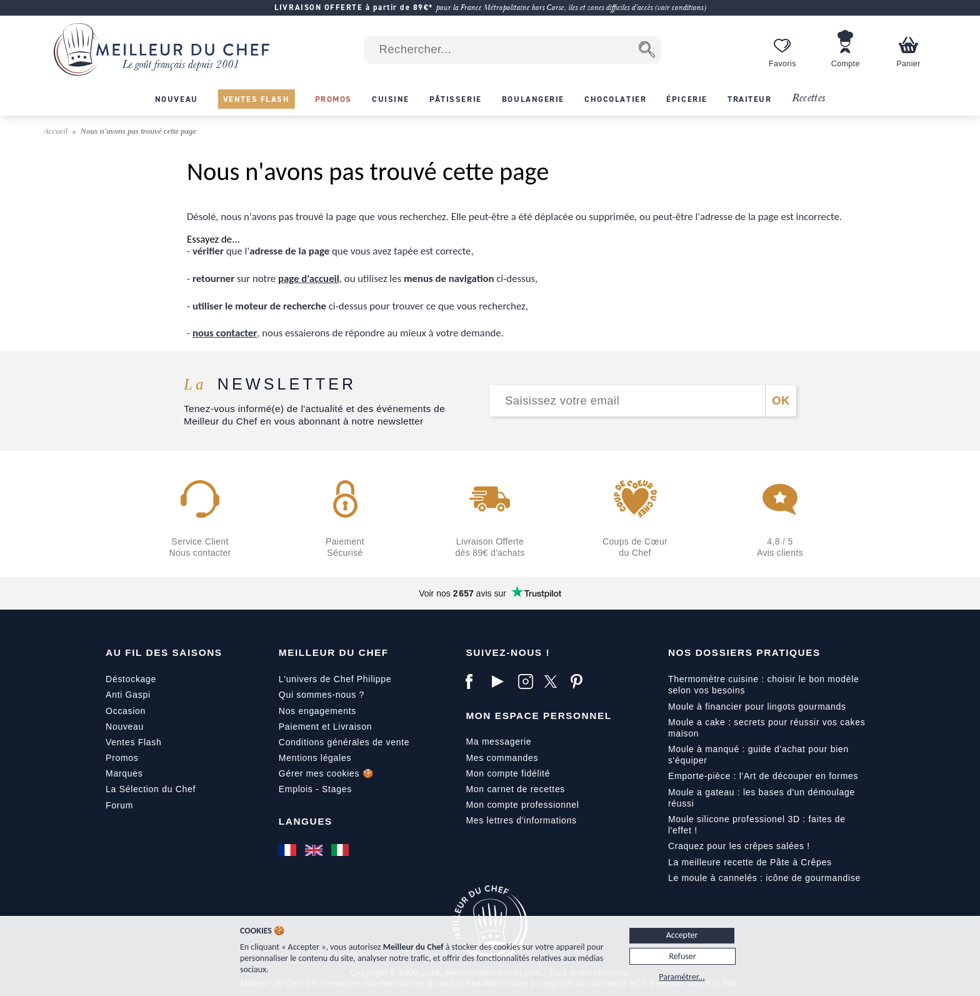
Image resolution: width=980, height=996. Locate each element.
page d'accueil (308, 278)
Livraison (352, 727)
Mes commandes (502, 758)
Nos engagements (317, 711)
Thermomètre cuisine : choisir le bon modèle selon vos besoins (763, 684)
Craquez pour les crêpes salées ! (739, 846)
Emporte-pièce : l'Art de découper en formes (763, 776)
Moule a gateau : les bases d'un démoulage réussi (761, 797)
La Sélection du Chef (151, 789)
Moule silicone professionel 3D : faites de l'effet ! (757, 824)
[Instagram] (528, 682)
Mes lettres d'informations (521, 820)
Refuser (682, 956)
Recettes (809, 98)
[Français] (289, 850)
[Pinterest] (581, 682)
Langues (305, 821)
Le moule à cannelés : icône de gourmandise (764, 878)
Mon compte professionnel (522, 805)
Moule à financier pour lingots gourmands (757, 707)
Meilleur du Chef (334, 652)
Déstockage (131, 679)
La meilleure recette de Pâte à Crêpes (750, 862)
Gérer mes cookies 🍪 (326, 773)
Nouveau (125, 727)
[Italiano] (341, 850)
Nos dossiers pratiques (744, 652)
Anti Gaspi (128, 695)
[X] (554, 682)
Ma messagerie (498, 742)
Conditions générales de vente (344, 742)
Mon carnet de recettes (515, 789)
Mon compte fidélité (508, 773)
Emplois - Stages (315, 789)
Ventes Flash (133, 742)
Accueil (57, 131)
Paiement (299, 727)
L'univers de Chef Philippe (335, 679)
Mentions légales (315, 758)
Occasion (126, 711)
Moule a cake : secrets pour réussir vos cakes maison (767, 727)
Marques (124, 773)
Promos (122, 758)
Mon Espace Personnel (538, 715)
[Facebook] (476, 682)
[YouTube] (502, 682)
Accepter (682, 935)
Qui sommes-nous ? (321, 695)
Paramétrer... (681, 977)
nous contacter (224, 333)
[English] (315, 850)
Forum (119, 805)
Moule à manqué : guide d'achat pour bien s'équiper (758, 754)
